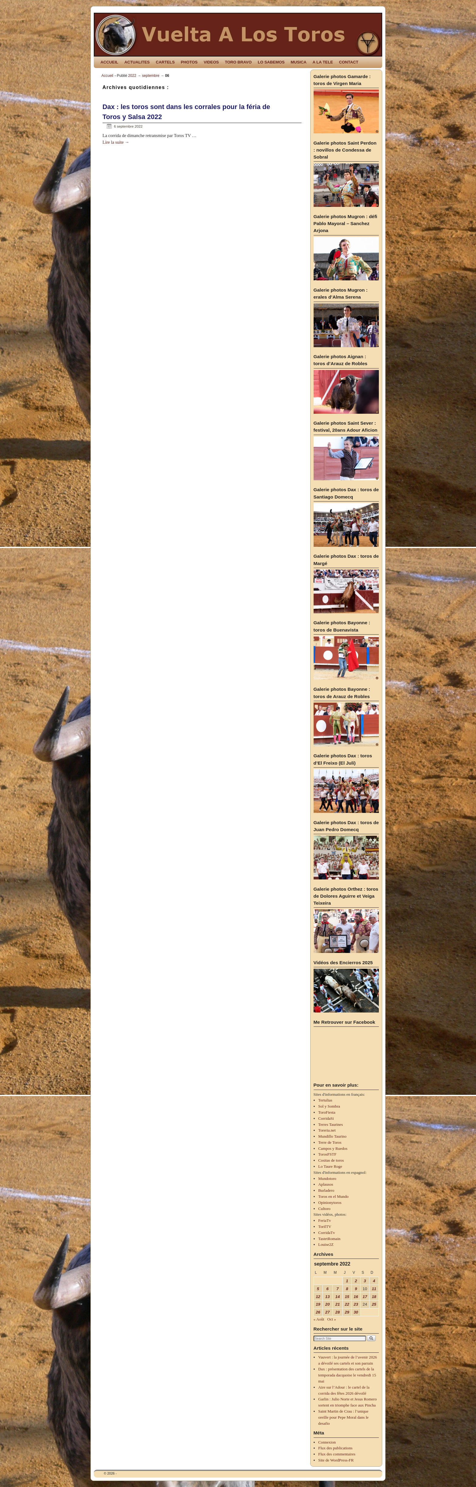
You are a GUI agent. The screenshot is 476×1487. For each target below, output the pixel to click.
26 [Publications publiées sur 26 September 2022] (318, 1312)
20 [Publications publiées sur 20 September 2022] (327, 1304)
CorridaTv (326, 1232)
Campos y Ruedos (332, 1148)
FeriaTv (324, 1220)
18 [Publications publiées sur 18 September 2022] (374, 1296)
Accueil (107, 76)
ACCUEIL (109, 62)
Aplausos (325, 1184)
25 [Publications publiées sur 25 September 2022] (374, 1304)
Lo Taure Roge (330, 1166)
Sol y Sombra (329, 1106)
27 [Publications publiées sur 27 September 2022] (327, 1312)
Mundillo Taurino (332, 1136)
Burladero (326, 1190)
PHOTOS (189, 62)
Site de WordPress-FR (336, 1460)
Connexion (327, 1442)
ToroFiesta (326, 1112)
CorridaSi (326, 1118)
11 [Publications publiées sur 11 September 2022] (374, 1289)
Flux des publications (335, 1448)
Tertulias (325, 1100)
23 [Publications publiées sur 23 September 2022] (356, 1304)
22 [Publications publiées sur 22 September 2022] (347, 1304)
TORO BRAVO (238, 62)
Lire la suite (116, 142)
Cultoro (324, 1208)
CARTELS (165, 62)
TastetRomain (329, 1238)
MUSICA (299, 62)
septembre (150, 76)
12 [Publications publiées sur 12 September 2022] (318, 1296)
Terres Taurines (330, 1124)
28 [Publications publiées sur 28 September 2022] (337, 1312)
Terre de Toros (329, 1142)
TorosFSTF (327, 1154)
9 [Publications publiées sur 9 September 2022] (356, 1289)
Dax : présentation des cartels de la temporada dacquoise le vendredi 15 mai (347, 1375)
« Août (319, 1319)
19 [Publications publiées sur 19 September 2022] (318, 1304)
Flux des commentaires (336, 1454)
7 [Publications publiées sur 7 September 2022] (337, 1289)
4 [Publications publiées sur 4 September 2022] (374, 1281)
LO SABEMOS (271, 62)
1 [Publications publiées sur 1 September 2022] (347, 1281)
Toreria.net (326, 1130)
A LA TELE (323, 62)
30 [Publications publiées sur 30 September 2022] (356, 1312)
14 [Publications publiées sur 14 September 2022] (337, 1296)
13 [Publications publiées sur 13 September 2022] (327, 1296)
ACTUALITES (137, 62)
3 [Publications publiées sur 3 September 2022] (365, 1281)
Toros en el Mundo (333, 1196)
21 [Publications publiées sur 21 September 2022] (337, 1304)
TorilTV (324, 1226)
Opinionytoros (329, 1202)
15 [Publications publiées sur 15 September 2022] (347, 1296)
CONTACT (348, 62)
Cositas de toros (331, 1160)
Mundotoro (327, 1178)
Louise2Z (326, 1244)
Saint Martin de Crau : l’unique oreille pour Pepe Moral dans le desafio (343, 1417)
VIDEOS (211, 62)
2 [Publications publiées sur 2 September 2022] (356, 1281)
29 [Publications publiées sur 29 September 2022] (347, 1312)
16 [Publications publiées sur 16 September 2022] (356, 1296)
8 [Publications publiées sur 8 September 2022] (347, 1289)
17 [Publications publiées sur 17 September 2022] (365, 1296)
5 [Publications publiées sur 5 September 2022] (318, 1289)
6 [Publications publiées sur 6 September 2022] (327, 1289)
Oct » (331, 1319)
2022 (132, 76)
